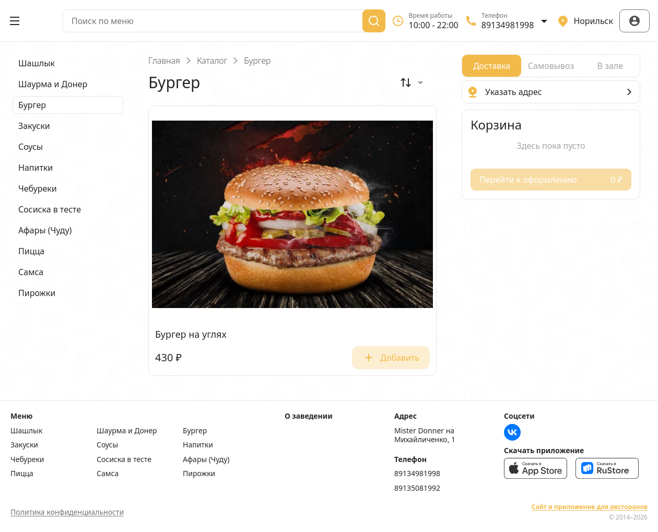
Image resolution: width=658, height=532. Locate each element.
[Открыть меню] (14, 20)
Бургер (195, 430)
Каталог (212, 60)
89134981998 (417, 473)
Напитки (198, 445)
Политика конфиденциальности (67, 512)
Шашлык (26, 430)
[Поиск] (373, 20)
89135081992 (417, 488)
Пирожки (199, 473)
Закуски (24, 445)
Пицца (21, 473)
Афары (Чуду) (206, 459)
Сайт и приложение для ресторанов (590, 507)
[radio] (491, 66)
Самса (108, 473)
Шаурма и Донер (127, 430)
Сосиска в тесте (124, 459)
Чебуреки (27, 459)
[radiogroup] (551, 65)
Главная (164, 60)
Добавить (390, 357)
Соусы (107, 445)
